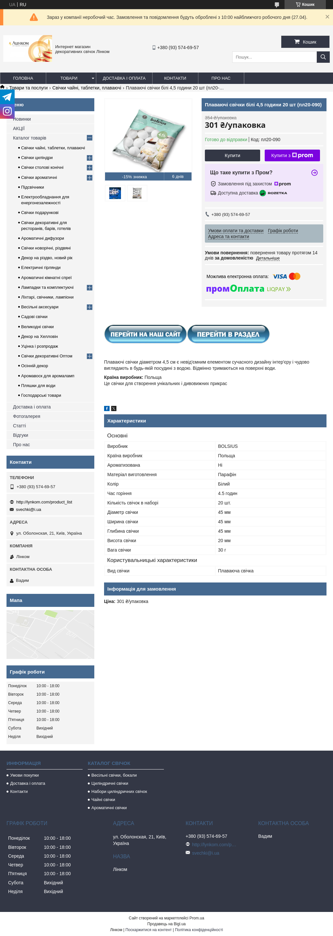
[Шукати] (323, 57)
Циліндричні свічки (109, 783)
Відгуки (20, 435)
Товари (68, 78)
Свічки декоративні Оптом (47, 356)
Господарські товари (41, 395)
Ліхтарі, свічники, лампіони (47, 297)
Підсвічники (32, 187)
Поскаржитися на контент (149, 930)
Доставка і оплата (124, 78)
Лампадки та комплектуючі (47, 287)
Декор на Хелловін (39, 336)
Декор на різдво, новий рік (47, 257)
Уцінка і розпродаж (39, 346)
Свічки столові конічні (42, 167)
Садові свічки (34, 316)
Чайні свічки (103, 799)
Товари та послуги (28, 87)
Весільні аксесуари (40, 306)
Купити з (292, 155)
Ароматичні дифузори (42, 238)
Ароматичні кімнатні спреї (46, 277)
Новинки (22, 119)
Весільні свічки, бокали (114, 775)
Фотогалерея (26, 416)
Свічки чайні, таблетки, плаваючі (86, 87)
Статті (19, 425)
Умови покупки (24, 775)
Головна (23, 78)
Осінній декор (34, 365)
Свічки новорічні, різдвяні (46, 248)
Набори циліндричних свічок (119, 791)
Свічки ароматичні (39, 177)
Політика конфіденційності (199, 930)
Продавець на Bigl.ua (166, 924)
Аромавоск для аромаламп (47, 375)
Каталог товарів (29, 137)
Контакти (175, 78)
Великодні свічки (37, 326)
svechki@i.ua (28, 509)
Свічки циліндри (37, 157)
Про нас (221, 78)
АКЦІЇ (19, 128)
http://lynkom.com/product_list (44, 502)
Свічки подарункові (40, 212)
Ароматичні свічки (109, 807)
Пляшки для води (38, 385)
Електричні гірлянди (40, 267)
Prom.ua (197, 918)
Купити (232, 155)
